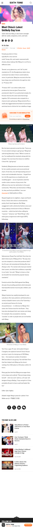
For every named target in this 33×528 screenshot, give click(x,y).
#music (24, 48)
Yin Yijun (6, 45)
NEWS (3, 24)
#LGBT (28, 48)
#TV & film (19, 48)
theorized (5, 193)
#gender (4, 49)
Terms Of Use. (26, 119)
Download (28, 525)
